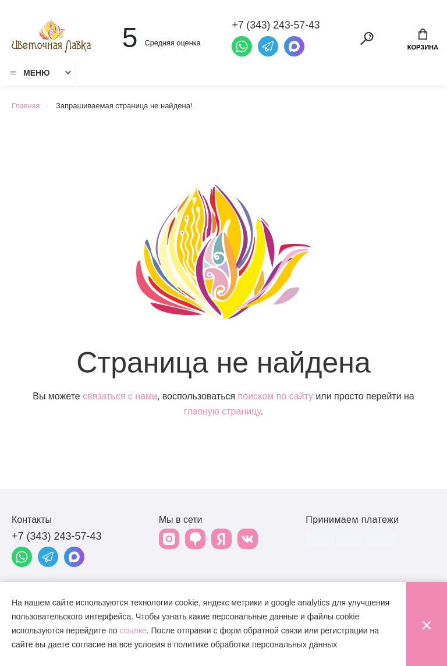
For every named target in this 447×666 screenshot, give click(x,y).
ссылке (132, 630)
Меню (29, 74)
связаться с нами (120, 397)
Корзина (422, 40)
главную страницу (222, 412)
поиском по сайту (275, 397)
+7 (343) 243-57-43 (57, 537)
